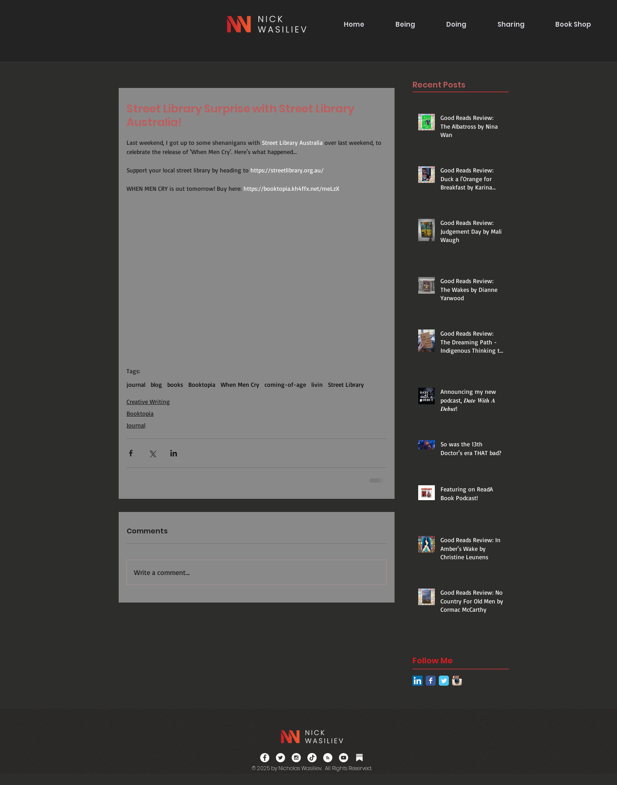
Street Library (346, 384)
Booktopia (201, 384)
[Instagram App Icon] (457, 681)
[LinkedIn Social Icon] (418, 681)
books (175, 384)
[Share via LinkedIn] (173, 453)
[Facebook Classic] (431, 681)
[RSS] (327, 757)
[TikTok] (312, 757)
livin (317, 384)
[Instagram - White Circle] (296, 757)
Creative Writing (148, 401)
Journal (136, 425)
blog (156, 384)
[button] (405, 24)
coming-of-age (285, 384)
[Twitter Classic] (444, 681)
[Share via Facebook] (131, 453)
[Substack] (359, 757)
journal (136, 384)
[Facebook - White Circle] (264, 757)
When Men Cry (240, 384)
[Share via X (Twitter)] (152, 453)
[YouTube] (343, 757)
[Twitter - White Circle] (280, 757)
